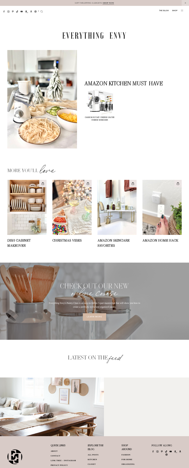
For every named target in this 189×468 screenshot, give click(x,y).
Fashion (126, 455)
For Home (127, 459)
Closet (92, 464)
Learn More (94, 317)
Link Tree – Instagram (63, 460)
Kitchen (92, 459)
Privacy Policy (59, 465)
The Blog (164, 11)
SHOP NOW (108, 3)
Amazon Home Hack (160, 240)
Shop (174, 11)
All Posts (93, 455)
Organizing (128, 464)
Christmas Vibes (67, 240)
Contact (55, 456)
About (54, 451)
